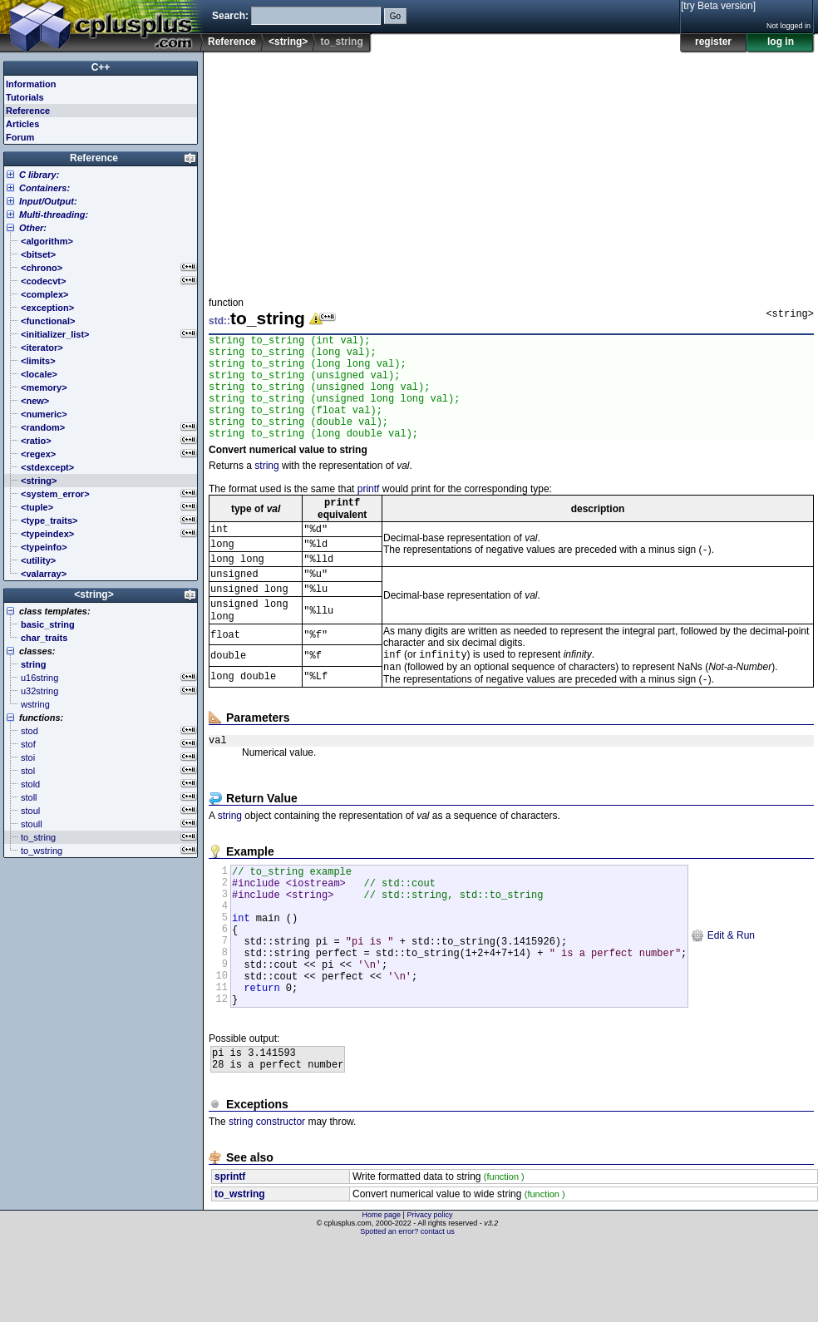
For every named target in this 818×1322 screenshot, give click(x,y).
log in (780, 41)
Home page (382, 1293)
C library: (39, 175)
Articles (22, 124)
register (713, 41)
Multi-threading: (53, 215)
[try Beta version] (718, 6)
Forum (20, 137)
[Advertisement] (493, 169)
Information (31, 84)
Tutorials (25, 97)
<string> (288, 41)
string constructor (267, 1200)
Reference (232, 41)
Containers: (44, 188)
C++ (101, 67)
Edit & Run (723, 993)
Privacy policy (429, 1293)
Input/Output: (48, 201)
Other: (33, 228)
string (266, 488)
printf (368, 511)
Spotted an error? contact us (407, 1309)
